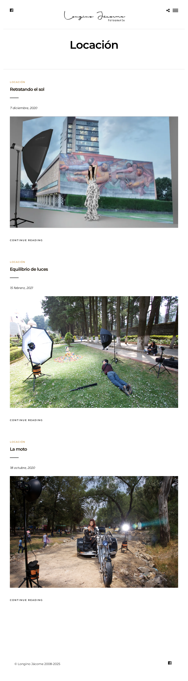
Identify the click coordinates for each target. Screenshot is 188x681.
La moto (18, 449)
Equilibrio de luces (29, 269)
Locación (17, 82)
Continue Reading (26, 240)
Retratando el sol (27, 89)
